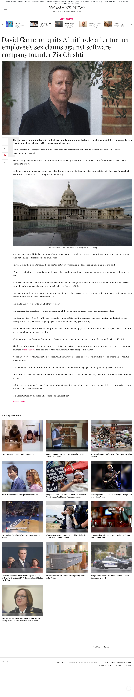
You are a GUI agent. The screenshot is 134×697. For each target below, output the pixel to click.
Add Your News (66, 19)
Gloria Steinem (61, 3)
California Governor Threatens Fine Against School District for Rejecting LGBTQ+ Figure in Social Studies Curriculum (22, 578)
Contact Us (61, 662)
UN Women (73, 662)
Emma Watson (123, 1)
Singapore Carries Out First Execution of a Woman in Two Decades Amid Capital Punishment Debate (66, 496)
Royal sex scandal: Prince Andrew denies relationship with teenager (45, 25)
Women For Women (105, 665)
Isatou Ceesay (73, 3)
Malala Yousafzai (110, 1)
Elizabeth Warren (38, 1)
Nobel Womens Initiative (88, 662)
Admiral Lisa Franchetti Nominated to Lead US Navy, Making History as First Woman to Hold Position (21, 619)
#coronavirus (19, 402)
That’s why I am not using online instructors (18, 454)
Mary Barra (85, 1)
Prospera (127, 665)
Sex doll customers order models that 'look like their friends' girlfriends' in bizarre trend (119, 25)
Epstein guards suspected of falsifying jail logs (70, 25)
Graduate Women (124, 662)
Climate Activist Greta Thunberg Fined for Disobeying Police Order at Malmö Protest (66, 536)
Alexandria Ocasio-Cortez (57, 1)
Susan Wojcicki (73, 1)
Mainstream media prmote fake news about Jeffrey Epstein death (94, 25)
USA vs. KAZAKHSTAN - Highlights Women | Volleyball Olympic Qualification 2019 (21, 25)
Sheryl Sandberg (24, 1)
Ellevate (104, 662)
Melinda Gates (11, 1)
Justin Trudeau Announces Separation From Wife (20, 495)
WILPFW (118, 665)
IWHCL (112, 662)
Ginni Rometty (96, 1)
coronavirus (30, 349)
